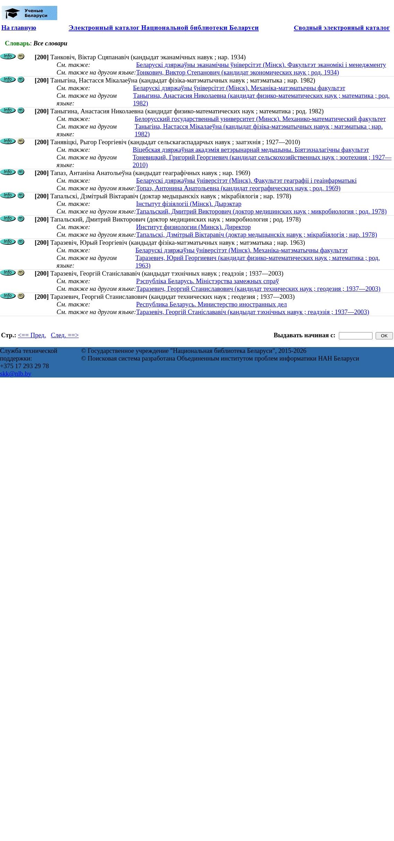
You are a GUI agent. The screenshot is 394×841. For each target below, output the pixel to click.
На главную (18, 27)
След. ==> (65, 335)
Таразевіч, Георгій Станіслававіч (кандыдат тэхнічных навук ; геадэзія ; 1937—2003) (252, 311)
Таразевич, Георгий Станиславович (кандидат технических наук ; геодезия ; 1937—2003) (258, 288)
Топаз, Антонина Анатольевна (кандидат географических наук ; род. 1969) (238, 188)
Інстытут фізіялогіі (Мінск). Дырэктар (188, 203)
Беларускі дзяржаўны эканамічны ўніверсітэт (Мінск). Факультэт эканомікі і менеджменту (261, 64)
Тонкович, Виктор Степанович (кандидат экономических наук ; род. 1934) (237, 72)
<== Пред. (32, 335)
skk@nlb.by (15, 373)
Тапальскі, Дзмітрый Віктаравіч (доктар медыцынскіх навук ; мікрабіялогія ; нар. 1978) (256, 234)
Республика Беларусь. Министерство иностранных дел (211, 304)
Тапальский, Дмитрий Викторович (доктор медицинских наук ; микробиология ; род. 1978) (261, 211)
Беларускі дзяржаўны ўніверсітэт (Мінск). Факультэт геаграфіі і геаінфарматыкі (246, 180)
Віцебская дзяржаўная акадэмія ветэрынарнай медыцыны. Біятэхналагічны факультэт (251, 149)
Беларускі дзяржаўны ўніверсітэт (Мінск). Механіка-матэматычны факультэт (239, 88)
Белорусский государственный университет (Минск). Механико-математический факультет (260, 118)
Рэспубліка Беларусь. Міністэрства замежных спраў (207, 281)
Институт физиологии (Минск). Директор (193, 227)
